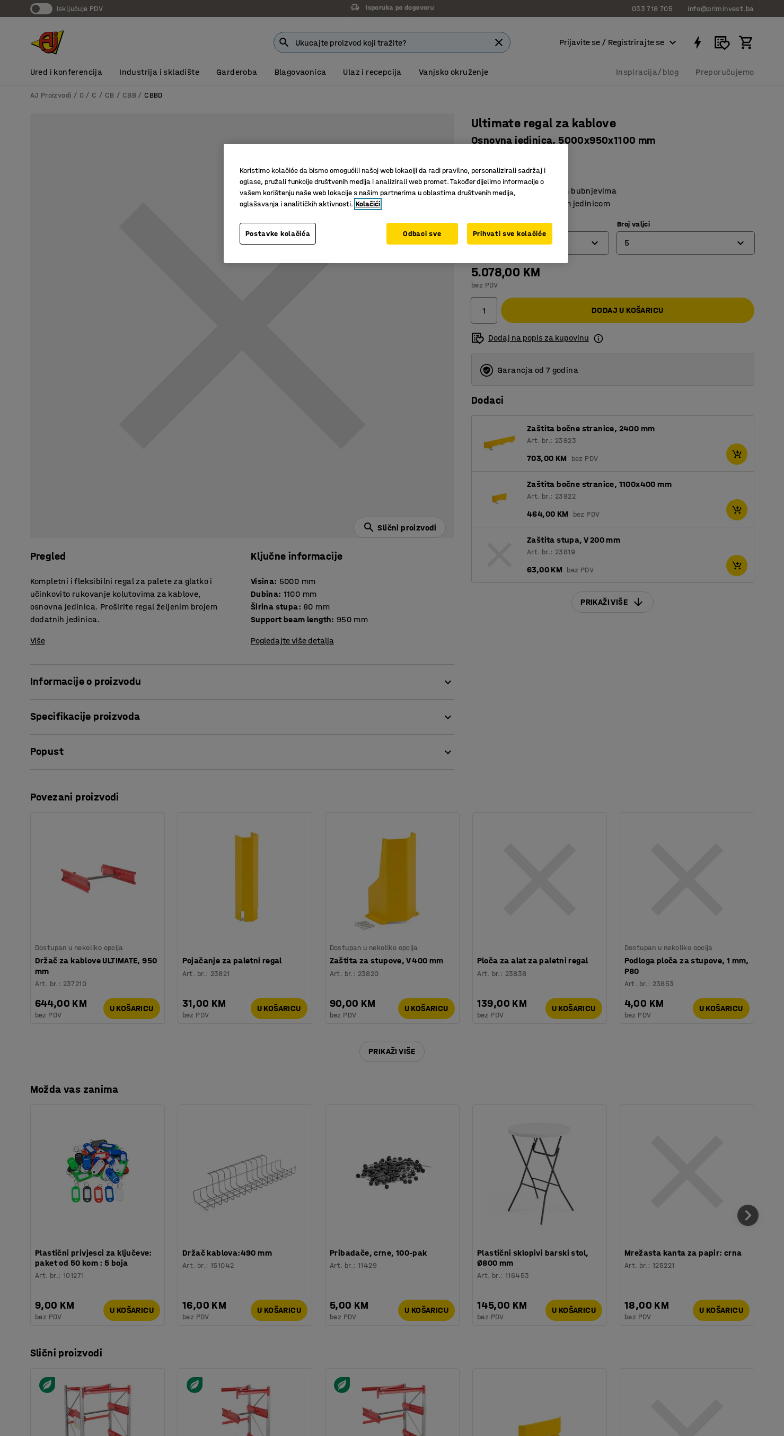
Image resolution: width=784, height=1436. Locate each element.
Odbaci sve (422, 233)
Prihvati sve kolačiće (510, 233)
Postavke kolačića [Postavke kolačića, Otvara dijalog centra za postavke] (278, 233)
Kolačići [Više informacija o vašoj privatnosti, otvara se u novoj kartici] (368, 203)
